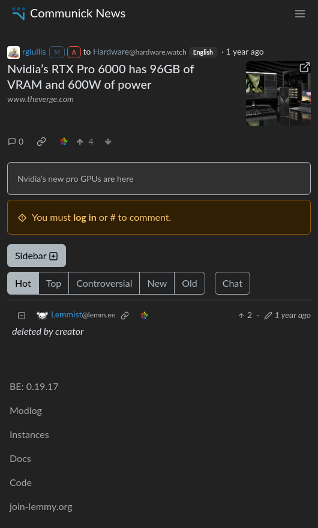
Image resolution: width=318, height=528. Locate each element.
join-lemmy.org (41, 506)
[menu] (300, 13)
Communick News (67, 13)
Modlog (26, 410)
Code (21, 482)
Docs (20, 458)
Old (189, 283)
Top (54, 283)
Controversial (104, 283)
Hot (23, 283)
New (157, 283)
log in (85, 217)
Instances (29, 434)
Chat (232, 283)
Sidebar (36, 255)
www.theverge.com (40, 99)
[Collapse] (21, 314)
